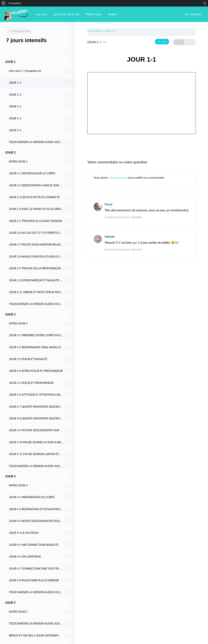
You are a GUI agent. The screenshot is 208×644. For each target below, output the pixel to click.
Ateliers (112, 14)
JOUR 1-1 (110, 30)
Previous (178, 42)
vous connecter (118, 177)
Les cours (41, 14)
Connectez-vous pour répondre (123, 217)
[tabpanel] (141, 102)
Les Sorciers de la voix (66, 14)
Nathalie (110, 236)
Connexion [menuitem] (15, 3)
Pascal (108, 204)
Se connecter (193, 14)
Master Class (93, 14)
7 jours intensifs (94, 30)
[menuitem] (3, 3)
